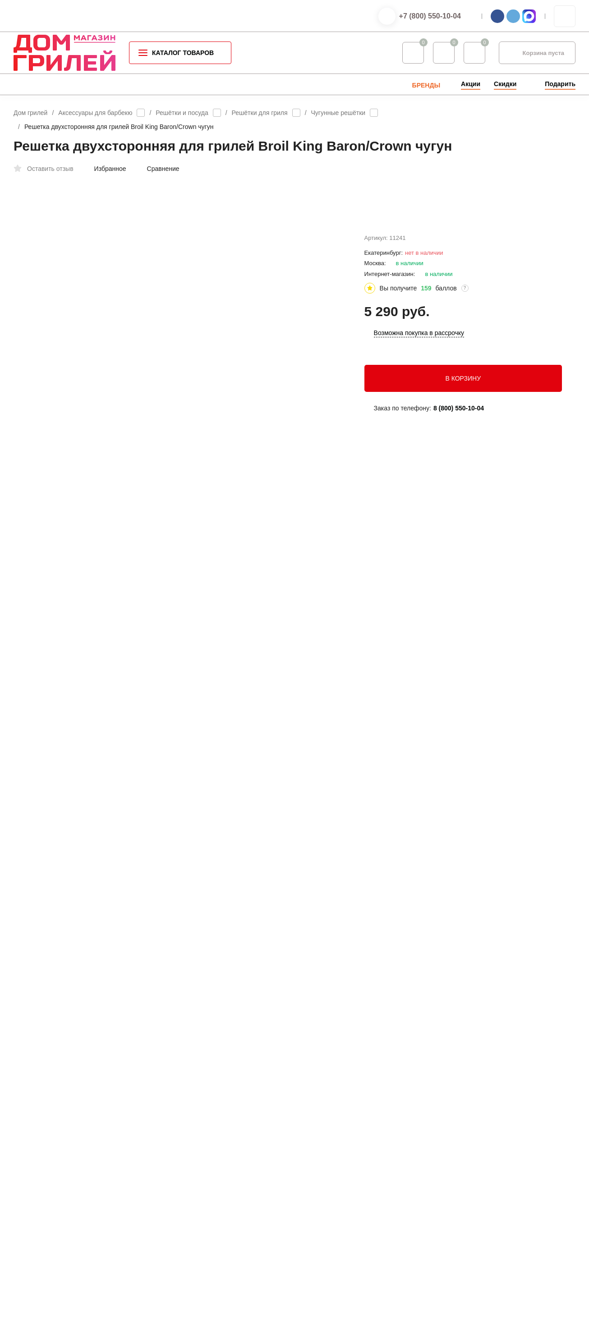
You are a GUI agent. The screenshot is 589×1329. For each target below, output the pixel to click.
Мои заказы (329, 1202)
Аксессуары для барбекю (95, 113)
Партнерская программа (346, 1217)
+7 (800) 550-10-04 (430, 16)
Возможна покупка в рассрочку (419, 354)
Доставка (325, 1129)
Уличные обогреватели (203, 1158)
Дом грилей (30, 113)
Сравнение (158, 168)
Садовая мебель (195, 1187)
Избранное (105, 168)
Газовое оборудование (203, 1172)
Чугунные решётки (338, 113)
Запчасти (185, 1216)
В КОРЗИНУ (463, 399)
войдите (291, 977)
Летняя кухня (190, 1143)
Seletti (180, 1201)
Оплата (323, 1114)
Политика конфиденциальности (53, 1190)
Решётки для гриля (260, 113)
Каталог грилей (193, 1100)
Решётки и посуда (182, 113)
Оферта (114, 1190)
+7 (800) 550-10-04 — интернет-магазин (515, 1109)
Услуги (322, 1143)
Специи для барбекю (201, 1129)
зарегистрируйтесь (237, 977)
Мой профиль (331, 1187)
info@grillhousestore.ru (487, 957)
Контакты (325, 1100)
